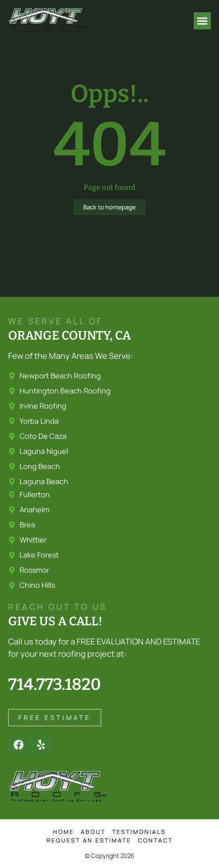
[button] (202, 20)
